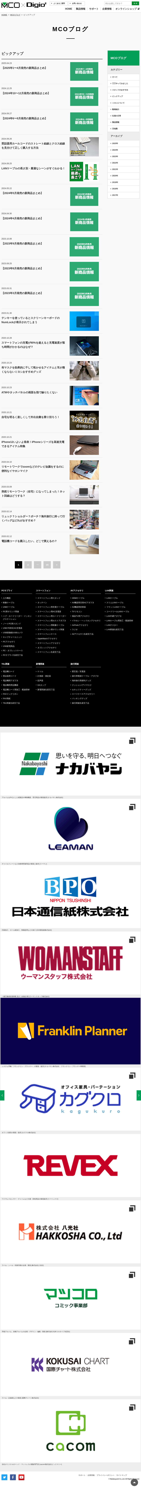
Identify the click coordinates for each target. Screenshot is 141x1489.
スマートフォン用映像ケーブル (50, 625)
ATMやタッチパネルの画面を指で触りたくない (29, 392)
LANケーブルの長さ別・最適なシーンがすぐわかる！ (33, 168)
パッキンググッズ (79, 698)
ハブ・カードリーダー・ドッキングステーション (17, 617)
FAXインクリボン (10, 694)
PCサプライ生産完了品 (13, 655)
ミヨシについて (118, 103)
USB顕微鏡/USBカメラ (13, 632)
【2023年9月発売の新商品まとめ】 (22, 243)
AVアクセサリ (76, 590)
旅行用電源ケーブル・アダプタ (85, 676)
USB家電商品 (9, 646)
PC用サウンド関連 (11, 611)
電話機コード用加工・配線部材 (16, 690)
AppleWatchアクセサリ (47, 638)
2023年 (115, 156)
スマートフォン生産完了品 (48, 652)
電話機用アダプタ (10, 680)
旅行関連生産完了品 (80, 703)
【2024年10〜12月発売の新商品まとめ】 (25, 93)
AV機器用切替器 (79, 607)
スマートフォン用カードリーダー (51, 616)
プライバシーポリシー (105, 1475)
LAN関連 (109, 590)
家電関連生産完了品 (46, 690)
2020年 (115, 176)
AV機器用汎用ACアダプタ (83, 603)
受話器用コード (9, 676)
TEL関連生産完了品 (11, 703)
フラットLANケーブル (115, 607)
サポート (94, 9)
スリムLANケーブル (115, 603)
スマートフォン (43, 590)
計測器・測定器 (44, 676)
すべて (115, 77)
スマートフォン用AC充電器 (49, 611)
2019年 (115, 182)
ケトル (40, 671)
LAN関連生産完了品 (115, 629)
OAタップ (41, 685)
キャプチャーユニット (12, 637)
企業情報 (107, 9)
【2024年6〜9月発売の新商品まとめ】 (24, 118)
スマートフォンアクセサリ (48, 643)
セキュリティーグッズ (81, 690)
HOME (68, 9)
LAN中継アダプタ (114, 616)
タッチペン (42, 603)
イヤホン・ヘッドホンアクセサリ (86, 620)
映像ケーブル (8, 603)
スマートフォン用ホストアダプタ (51, 620)
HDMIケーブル (78, 598)
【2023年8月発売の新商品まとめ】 (22, 268)
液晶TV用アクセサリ (81, 616)
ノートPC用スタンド (12, 624)
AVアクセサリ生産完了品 (82, 634)
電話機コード (8, 671)
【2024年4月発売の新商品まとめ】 (22, 218)
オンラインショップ (126, 9)
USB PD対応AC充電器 (12, 628)
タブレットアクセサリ (47, 648)
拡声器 (40, 680)
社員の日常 (116, 116)
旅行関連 (74, 664)
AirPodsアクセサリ (80, 625)
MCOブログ (15, 15)
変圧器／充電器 (78, 671)
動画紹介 (115, 109)
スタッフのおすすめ (120, 90)
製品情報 (80, 9)
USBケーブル (9, 607)
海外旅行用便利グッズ (81, 680)
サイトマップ (121, 1475)
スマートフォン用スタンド (48, 598)
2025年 (115, 143)
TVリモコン (77, 611)
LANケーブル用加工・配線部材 (119, 620)
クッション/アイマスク (82, 685)
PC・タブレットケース (13, 650)
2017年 (115, 195)
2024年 (115, 150)
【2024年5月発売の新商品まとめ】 (22, 193)
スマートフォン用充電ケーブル (50, 607)
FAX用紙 (6, 698)
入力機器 (7, 598)
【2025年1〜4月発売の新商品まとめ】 (24, 68)
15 (47, 564)
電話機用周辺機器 (10, 685)
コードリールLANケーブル (117, 611)
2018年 (115, 189)
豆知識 (115, 129)
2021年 (115, 169)
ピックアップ (117, 96)
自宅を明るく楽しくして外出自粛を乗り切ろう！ (30, 417)
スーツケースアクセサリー (83, 694)
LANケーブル (112, 598)
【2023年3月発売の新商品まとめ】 (22, 293)
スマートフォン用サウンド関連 (50, 629)
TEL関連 (5, 664)
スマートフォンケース (47, 634)
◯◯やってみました (120, 83)
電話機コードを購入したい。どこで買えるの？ (29, 541)
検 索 (135, 3)
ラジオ (75, 629)
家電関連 (40, 664)
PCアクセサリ (9, 642)
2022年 (115, 163)
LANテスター (112, 625)
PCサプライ (6, 590)
